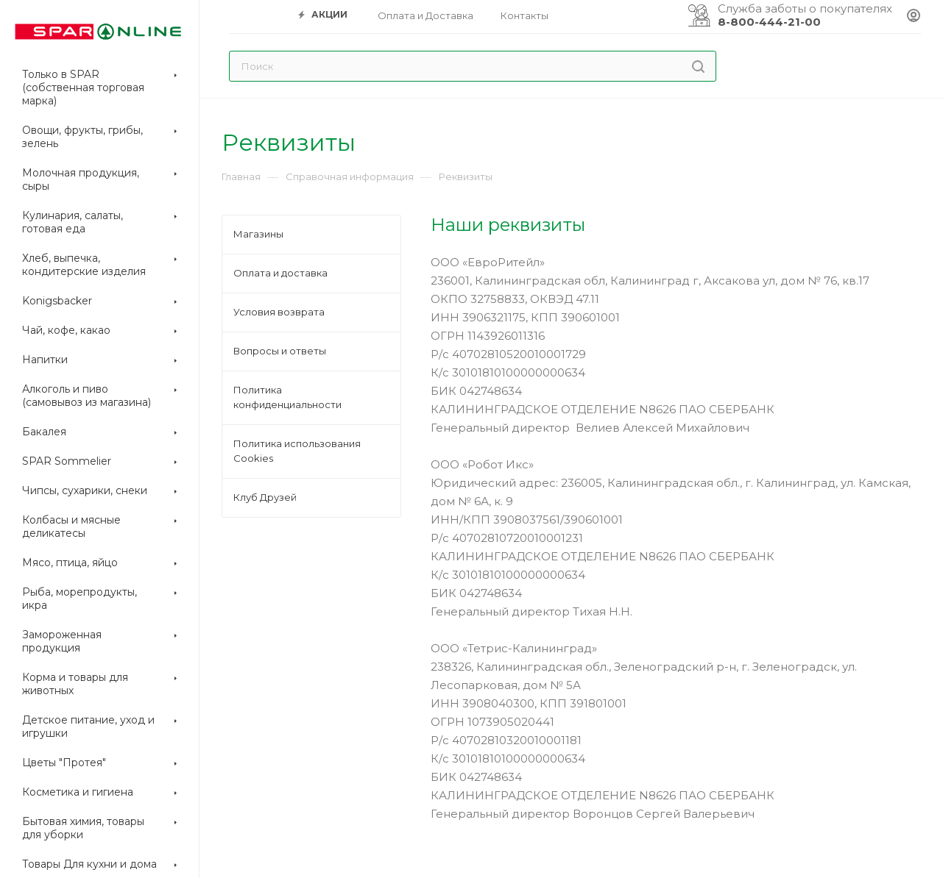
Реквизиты (465, 176)
